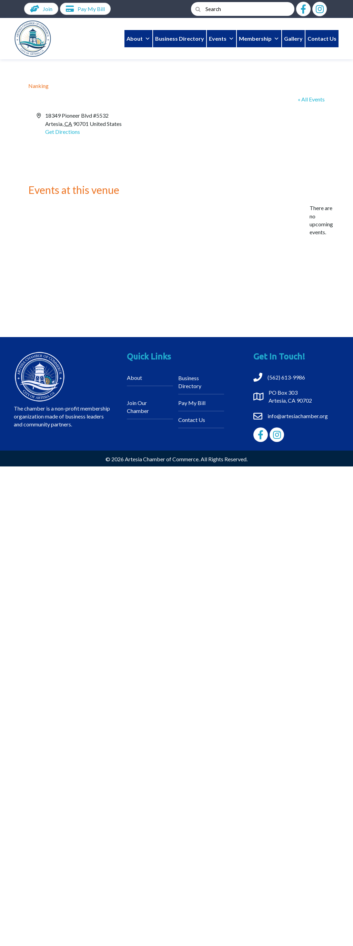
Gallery (293, 38)
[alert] (321, 220)
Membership (259, 38)
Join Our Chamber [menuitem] (138, 407)
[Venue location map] (250, 137)
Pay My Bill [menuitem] (191, 403)
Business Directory (179, 38)
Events (221, 38)
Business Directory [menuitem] (189, 382)
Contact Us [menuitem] (191, 419)
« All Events (311, 99)
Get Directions (62, 131)
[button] (303, 9)
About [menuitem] (134, 377)
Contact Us (321, 38)
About (138, 38)
